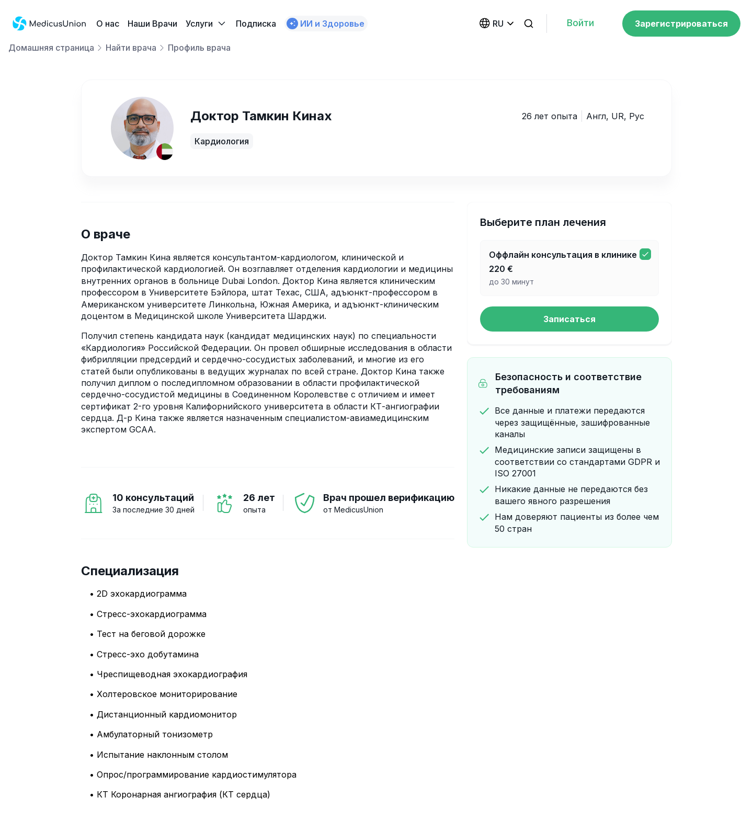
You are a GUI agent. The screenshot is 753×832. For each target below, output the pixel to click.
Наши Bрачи (152, 23)
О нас (107, 23)
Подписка (256, 23)
